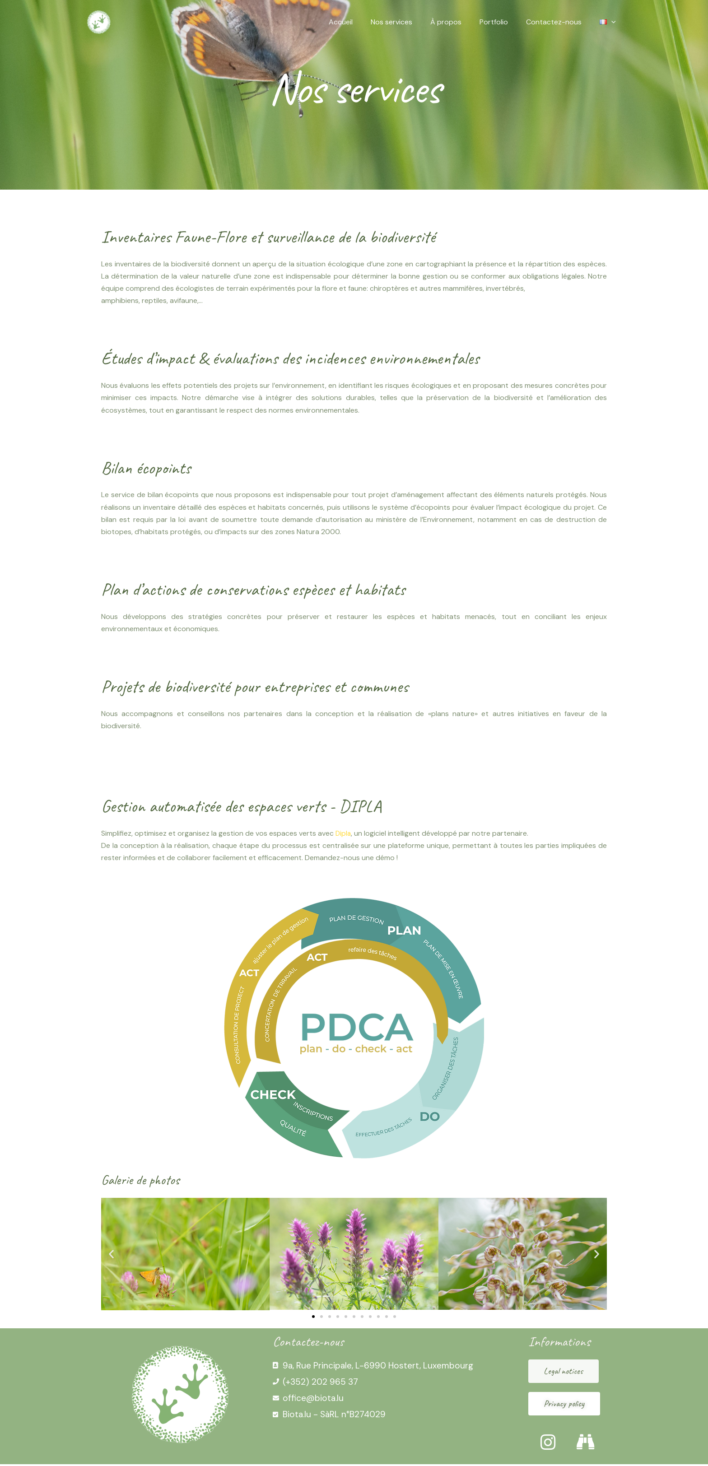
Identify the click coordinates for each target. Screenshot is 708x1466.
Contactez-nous (559, 22)
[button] (111, 1254)
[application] (613, 22)
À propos (458, 22)
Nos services (408, 22)
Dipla (343, 833)
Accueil (361, 22)
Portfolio (503, 22)
